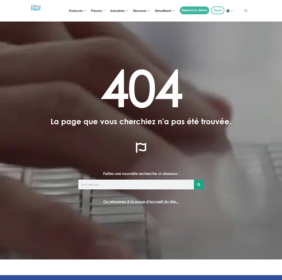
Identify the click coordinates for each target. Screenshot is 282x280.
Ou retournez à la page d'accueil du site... (141, 201)
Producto (77, 11)
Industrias (119, 11)
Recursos (141, 11)
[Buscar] (199, 184)
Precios (98, 11)
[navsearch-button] (246, 11)
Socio (218, 10)
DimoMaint (165, 11)
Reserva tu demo (194, 10)
